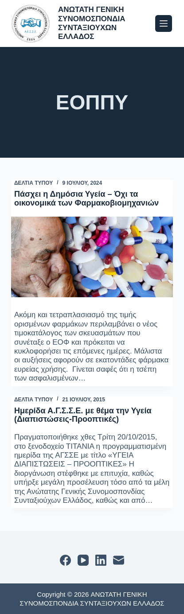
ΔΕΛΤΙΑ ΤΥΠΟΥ (33, 183)
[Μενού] (163, 23)
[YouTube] (83, 560)
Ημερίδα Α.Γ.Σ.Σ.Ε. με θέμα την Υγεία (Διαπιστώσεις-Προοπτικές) (83, 415)
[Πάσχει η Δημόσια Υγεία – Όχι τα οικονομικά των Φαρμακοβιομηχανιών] (92, 257)
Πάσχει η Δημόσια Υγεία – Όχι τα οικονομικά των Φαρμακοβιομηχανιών (86, 198)
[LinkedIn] (100, 560)
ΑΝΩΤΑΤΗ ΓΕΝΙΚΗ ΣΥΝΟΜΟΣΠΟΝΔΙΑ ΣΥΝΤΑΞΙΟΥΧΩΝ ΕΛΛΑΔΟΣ (91, 23)
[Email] (118, 560)
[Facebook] (65, 560)
